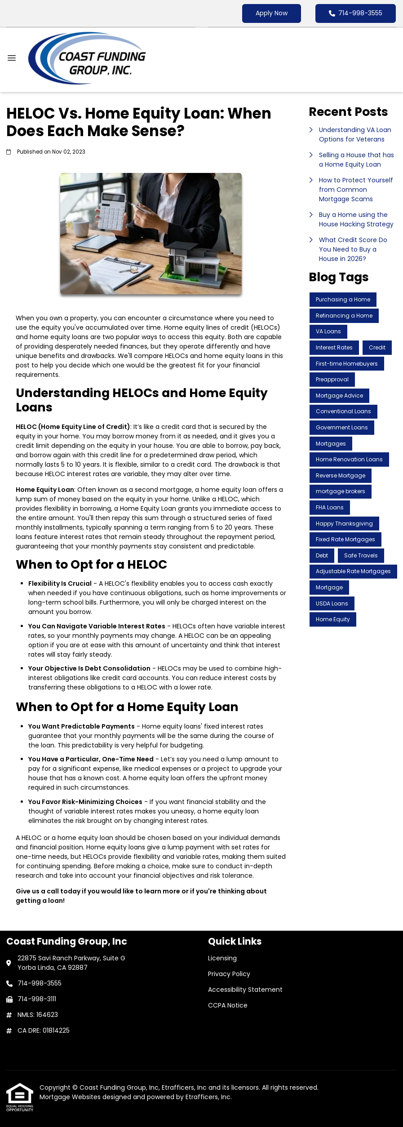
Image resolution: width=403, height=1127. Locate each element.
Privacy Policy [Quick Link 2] (229, 973)
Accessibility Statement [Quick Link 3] (245, 989)
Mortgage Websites (71, 1096)
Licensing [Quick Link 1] (222, 958)
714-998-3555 (355, 13)
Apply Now (272, 13)
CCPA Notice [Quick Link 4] (228, 1005)
